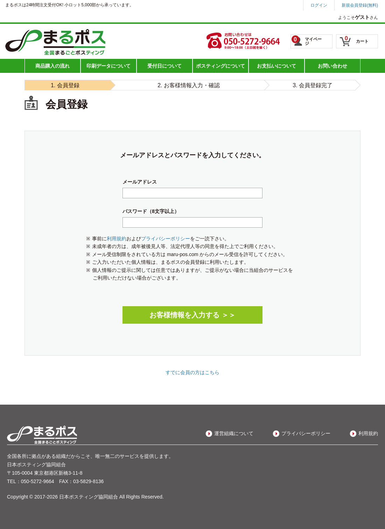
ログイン (318, 5)
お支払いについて (276, 66)
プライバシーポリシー (165, 238)
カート (357, 39)
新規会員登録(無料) (360, 5)
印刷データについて (108, 66)
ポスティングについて (220, 66)
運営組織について (233, 433)
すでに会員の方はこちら (192, 372)
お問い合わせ (332, 66)
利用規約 (116, 238)
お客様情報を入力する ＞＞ (192, 315)
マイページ (307, 40)
